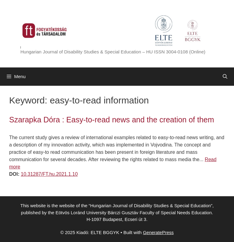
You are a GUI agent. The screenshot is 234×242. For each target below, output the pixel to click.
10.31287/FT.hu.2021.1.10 (49, 174)
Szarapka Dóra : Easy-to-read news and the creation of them (111, 119)
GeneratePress (158, 232)
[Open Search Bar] (225, 76)
